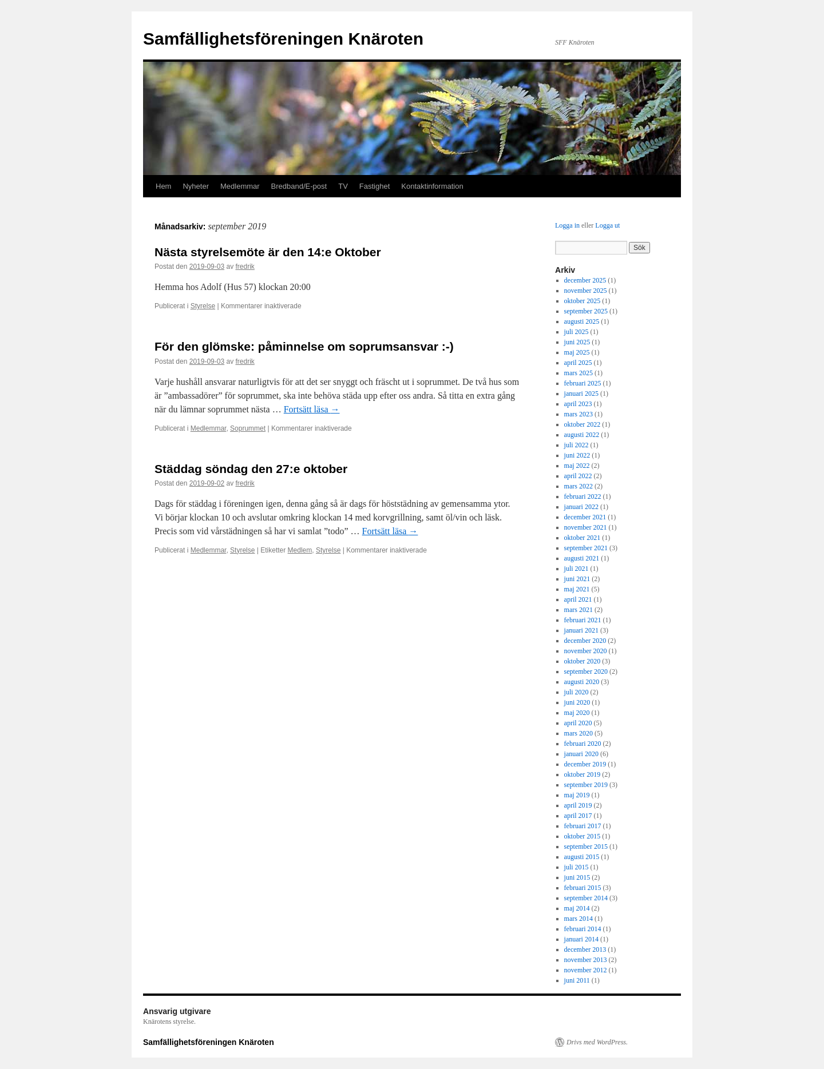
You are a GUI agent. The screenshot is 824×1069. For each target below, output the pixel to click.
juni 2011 (577, 980)
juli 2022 (576, 445)
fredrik (244, 267)
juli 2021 (576, 569)
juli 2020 (576, 692)
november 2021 (585, 527)
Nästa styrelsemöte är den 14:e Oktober (267, 252)
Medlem (300, 550)
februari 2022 (582, 496)
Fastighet (374, 186)
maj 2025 (577, 352)
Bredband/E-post (299, 186)
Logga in (567, 225)
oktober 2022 (582, 424)
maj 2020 (577, 713)
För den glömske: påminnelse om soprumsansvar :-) (304, 346)
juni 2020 (577, 702)
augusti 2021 (582, 558)
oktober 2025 (582, 301)
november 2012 (585, 970)
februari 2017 (582, 826)
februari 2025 (582, 383)
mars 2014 (578, 919)
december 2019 (585, 764)
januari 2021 (581, 630)
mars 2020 (578, 733)
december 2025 (585, 280)
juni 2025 (577, 342)
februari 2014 (582, 929)
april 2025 (578, 363)
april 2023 (578, 404)
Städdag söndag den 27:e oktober (250, 468)
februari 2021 (582, 620)
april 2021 (578, 599)
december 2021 (585, 517)
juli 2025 (576, 332)
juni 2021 (577, 579)
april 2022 (578, 476)
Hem (163, 186)
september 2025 (586, 311)
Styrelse (203, 306)
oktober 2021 (582, 538)
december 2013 (585, 949)
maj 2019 (577, 795)
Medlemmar (240, 186)
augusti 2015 (582, 857)
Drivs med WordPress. (597, 1042)
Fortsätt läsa (312, 409)
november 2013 (585, 960)
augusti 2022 (582, 435)
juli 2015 (576, 867)
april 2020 (578, 723)
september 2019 (586, 785)
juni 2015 (577, 877)
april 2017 (578, 816)
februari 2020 (582, 744)
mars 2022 (578, 486)
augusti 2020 (582, 682)
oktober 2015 (582, 836)
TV (343, 186)
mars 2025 (578, 373)
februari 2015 (582, 888)
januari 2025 (581, 394)
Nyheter (196, 186)
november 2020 (585, 651)
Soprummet (248, 428)
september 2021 (586, 548)
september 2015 (586, 847)
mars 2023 (578, 414)
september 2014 (586, 898)
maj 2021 (577, 589)
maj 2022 (577, 466)
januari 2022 (581, 507)
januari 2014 (581, 939)
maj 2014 (577, 908)
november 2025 (585, 291)
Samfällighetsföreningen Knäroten (283, 38)
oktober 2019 (582, 774)
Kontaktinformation (432, 186)
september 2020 (586, 671)
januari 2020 (581, 754)
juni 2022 (577, 455)
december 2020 (585, 641)
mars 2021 (578, 610)
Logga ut (607, 225)
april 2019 (578, 805)
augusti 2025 (582, 321)
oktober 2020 (582, 661)
